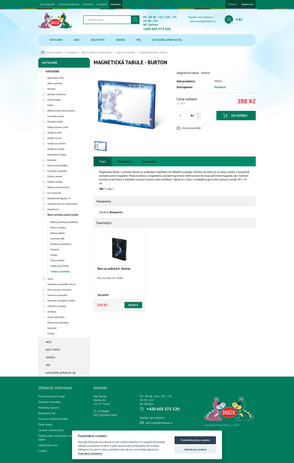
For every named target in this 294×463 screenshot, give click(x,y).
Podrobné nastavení (90, 453)
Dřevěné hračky (55, 121)
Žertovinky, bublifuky (57, 322)
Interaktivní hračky (56, 154)
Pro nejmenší (54, 192)
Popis (102, 161)
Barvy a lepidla (58, 227)
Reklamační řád (46, 413)
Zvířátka (51, 311)
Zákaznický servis (48, 445)
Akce (77, 40)
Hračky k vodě (54, 132)
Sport (50, 278)
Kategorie (56, 40)
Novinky (51, 88)
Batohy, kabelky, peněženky (64, 222)
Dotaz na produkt (191, 128)
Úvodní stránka (51, 52)
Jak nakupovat (47, 4)
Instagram (102, 4)
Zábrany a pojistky (56, 306)
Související (149, 161)
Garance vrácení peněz (51, 430)
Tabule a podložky (125, 52)
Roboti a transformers (58, 187)
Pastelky (54, 249)
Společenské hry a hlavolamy (62, 203)
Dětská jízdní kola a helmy (61, 110)
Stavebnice (53, 209)
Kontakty (116, 4)
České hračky (54, 99)
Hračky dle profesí (56, 143)
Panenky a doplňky (57, 170)
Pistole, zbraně (54, 176)
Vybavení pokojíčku (57, 295)
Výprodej (51, 328)
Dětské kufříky (57, 233)
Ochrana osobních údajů (51, 396)
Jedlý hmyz (98, 40)
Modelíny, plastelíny (60, 244)
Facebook (88, 4)
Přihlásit (232, 4)
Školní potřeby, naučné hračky (97, 52)
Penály (54, 254)
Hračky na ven (54, 138)
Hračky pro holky (55, 149)
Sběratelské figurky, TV (58, 198)
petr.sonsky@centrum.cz (203, 21)
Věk (138, 40)
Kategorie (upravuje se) (167, 40)
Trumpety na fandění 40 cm (61, 284)
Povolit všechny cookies (195, 440)
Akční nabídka (54, 83)
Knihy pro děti (57, 238)
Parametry (124, 161)
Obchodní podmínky (68, 4)
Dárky (50, 105)
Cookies (42, 450)
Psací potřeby (57, 260)
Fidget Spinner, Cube (57, 127)
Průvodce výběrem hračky (53, 419)
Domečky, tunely (55, 116)
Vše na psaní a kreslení (59, 289)
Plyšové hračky (54, 181)
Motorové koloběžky (57, 165)
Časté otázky (45, 424)
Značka (120, 40)
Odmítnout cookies (195, 449)
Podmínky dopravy (48, 407)
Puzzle (50, 333)
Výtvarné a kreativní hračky (61, 300)
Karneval (52, 160)
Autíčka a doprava (56, 94)
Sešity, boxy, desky (59, 265)
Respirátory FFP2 (55, 77)
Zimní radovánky (56, 317)
